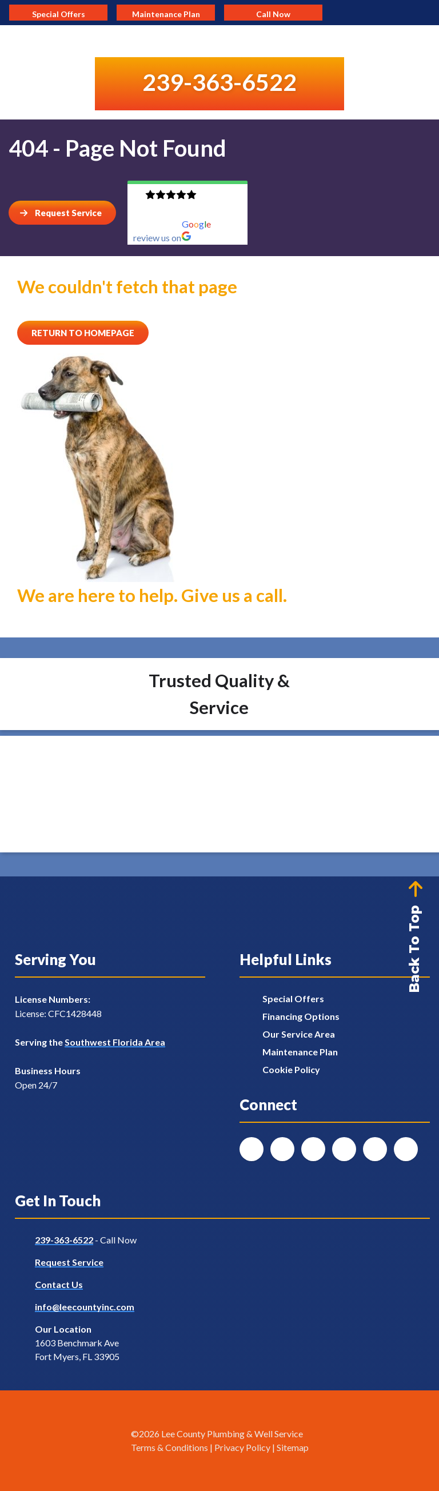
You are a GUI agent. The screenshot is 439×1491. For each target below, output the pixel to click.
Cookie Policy (291, 1069)
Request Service (69, 1262)
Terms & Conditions (169, 1447)
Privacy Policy (242, 1447)
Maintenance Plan (300, 1051)
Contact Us (59, 1284)
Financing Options (301, 1016)
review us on (162, 237)
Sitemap (293, 1447)
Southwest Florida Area (115, 1041)
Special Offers (293, 998)
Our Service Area (298, 1033)
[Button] (62, 213)
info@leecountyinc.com (84, 1306)
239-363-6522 (64, 1239)
